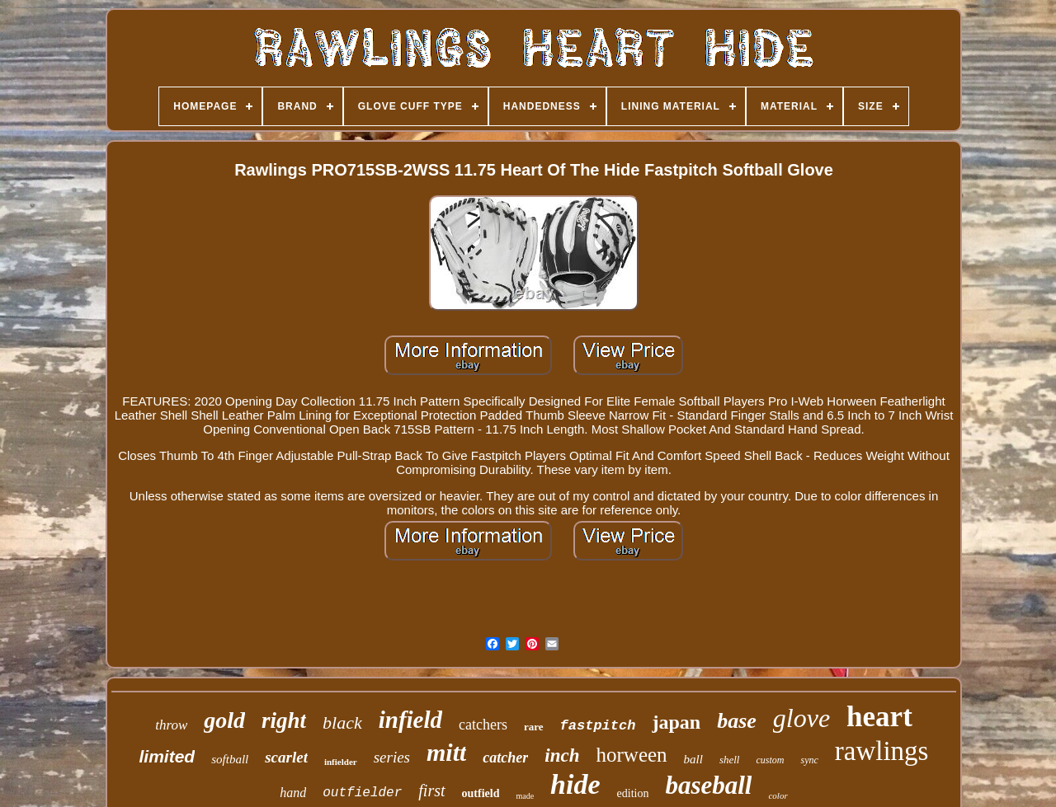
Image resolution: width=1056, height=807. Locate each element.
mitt (446, 752)
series (392, 757)
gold (224, 720)
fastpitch (598, 726)
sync (809, 760)
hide (575, 784)
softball (229, 759)
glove (801, 718)
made (525, 795)
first (431, 790)
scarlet (286, 757)
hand (293, 793)
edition (633, 793)
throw (171, 725)
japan (676, 722)
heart (879, 717)
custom (770, 760)
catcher (505, 757)
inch (561, 755)
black (342, 722)
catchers (483, 724)
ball (693, 759)
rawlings (882, 751)
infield (410, 719)
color (777, 795)
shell (729, 759)
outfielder (362, 793)
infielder (340, 762)
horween (631, 755)
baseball (708, 785)
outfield (481, 793)
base (737, 721)
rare (534, 726)
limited (167, 756)
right (284, 720)
